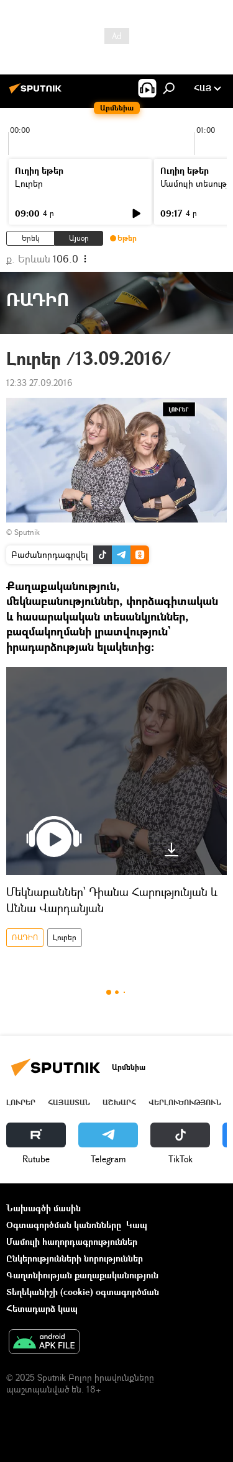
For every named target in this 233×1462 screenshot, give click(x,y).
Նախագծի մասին (43, 1208)
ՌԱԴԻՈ (25, 937)
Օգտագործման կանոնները (63, 1225)
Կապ (136, 1225)
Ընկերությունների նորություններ (74, 1258)
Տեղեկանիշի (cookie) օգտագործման (82, 1292)
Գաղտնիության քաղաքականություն (82, 1275)
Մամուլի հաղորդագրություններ (71, 1241)
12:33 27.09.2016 (39, 382)
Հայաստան (69, 1102)
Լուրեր (29, 183)
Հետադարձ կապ (42, 1308)
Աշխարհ (119, 1102)
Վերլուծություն (184, 1102)
